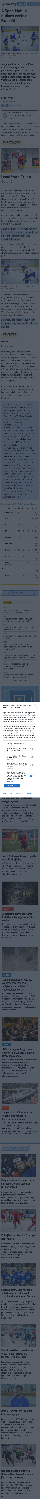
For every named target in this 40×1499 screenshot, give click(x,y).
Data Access (20, 793)
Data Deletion (7, 793)
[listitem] (20, 744)
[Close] (36, 706)
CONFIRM (12, 785)
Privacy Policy (32, 793)
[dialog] (20, 749)
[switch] (31, 749)
